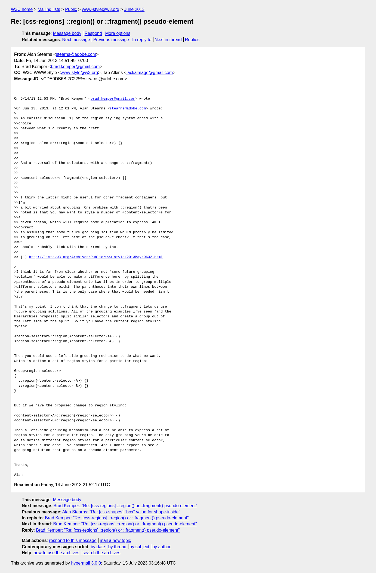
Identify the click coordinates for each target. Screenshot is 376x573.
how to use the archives (56, 552)
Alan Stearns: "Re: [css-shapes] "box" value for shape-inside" (121, 512)
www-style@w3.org (100, 9)
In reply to (141, 39)
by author (161, 546)
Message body (67, 33)
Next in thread (168, 39)
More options (118, 33)
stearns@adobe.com (76, 54)
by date (98, 546)
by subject (139, 546)
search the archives (102, 552)
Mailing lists (49, 9)
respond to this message (72, 540)
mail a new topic (115, 540)
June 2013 (134, 9)
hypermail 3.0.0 (86, 563)
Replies (192, 39)
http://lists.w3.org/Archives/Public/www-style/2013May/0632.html (96, 257)
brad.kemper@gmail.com (75, 66)
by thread (117, 546)
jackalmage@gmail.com (150, 72)
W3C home (22, 9)
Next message (76, 39)
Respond (93, 33)
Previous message (111, 39)
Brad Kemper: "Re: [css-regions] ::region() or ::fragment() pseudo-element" (125, 505)
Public (71, 9)
